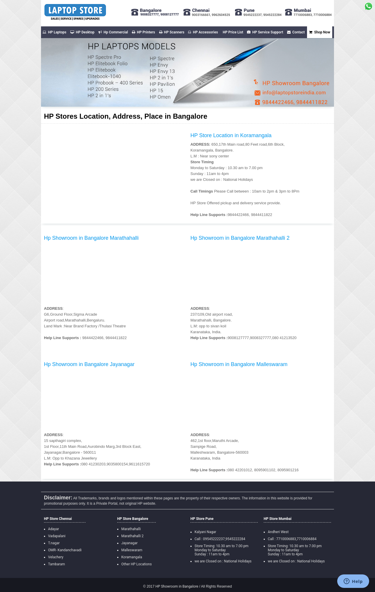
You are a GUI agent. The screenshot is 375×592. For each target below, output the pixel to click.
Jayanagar (129, 543)
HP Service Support (265, 32)
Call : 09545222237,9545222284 (220, 539)
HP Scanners (172, 32)
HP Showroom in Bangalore (176, 586)
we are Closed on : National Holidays (223, 561)
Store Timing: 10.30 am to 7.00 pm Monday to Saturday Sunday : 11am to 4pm (221, 550)
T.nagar (54, 543)
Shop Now (319, 32)
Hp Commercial (113, 32)
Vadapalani (56, 536)
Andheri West (278, 532)
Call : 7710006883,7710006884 (292, 539)
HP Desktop (82, 32)
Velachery (55, 557)
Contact (296, 32)
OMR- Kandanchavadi (64, 550)
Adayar (53, 529)
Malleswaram (131, 550)
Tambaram (56, 564)
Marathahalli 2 (132, 536)
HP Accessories (203, 32)
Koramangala (131, 557)
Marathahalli (131, 529)
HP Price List (233, 32)
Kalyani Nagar (205, 532)
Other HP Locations (136, 564)
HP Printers (143, 32)
